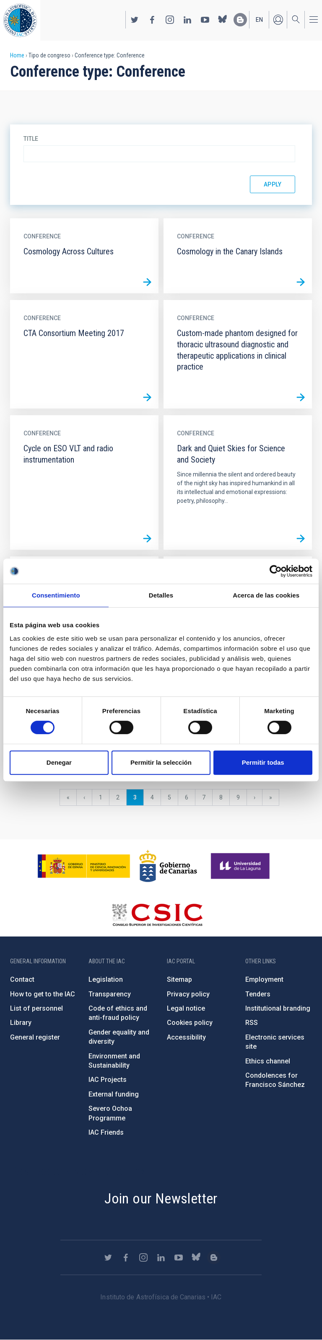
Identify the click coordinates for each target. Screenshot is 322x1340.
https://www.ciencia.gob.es (83, 866)
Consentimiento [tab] (56, 595)
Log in (278, 19)
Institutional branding (277, 1008)
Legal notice (186, 1008)
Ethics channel (267, 1061)
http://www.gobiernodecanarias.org (168, 866)
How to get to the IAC (42, 994)
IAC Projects (107, 1080)
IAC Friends (106, 1132)
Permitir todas (263, 762)
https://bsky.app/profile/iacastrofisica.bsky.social (222, 19)
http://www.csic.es (157, 914)
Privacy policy (188, 994)
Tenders (257, 994)
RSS (251, 1023)
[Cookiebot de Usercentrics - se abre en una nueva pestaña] (275, 571)
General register (35, 1037)
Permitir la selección (161, 762)
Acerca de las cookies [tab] (266, 595)
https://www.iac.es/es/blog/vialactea (240, 19)
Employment (264, 979)
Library (20, 1023)
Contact (22, 979)
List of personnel (36, 1008)
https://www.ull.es (241, 866)
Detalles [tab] (161, 595)
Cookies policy (190, 1023)
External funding (113, 1094)
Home (17, 55)
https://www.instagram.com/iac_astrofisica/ (170, 19)
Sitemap (179, 979)
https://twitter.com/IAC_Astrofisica (134, 19)
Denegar (59, 762)
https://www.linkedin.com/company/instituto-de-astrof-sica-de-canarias (187, 19)
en (259, 19)
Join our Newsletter (161, 1198)
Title (30, 138)
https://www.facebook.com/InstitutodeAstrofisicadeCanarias (152, 19)
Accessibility (186, 1037)
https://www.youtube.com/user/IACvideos (205, 19)
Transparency (109, 994)
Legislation (105, 979)
